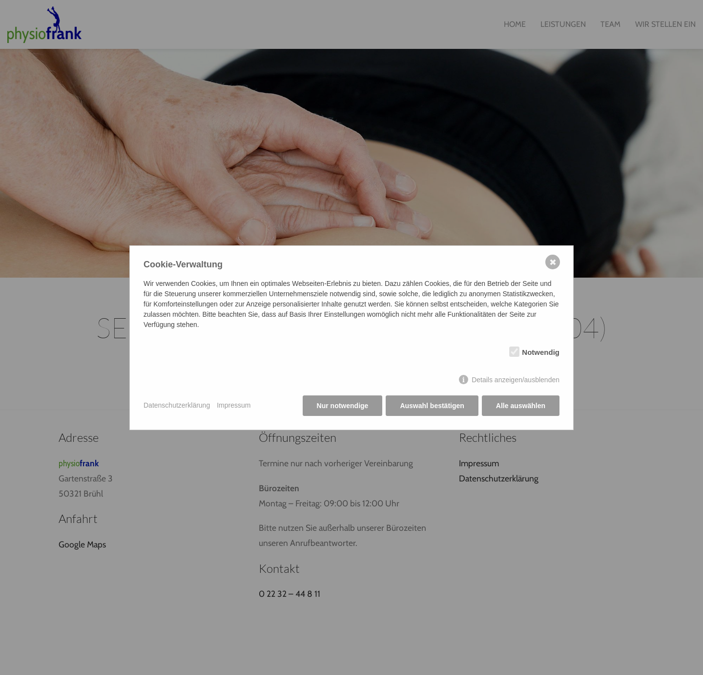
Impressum (233, 405)
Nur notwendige (343, 406)
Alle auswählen (520, 406)
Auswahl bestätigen (432, 406)
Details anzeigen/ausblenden (515, 380)
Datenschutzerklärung (177, 405)
